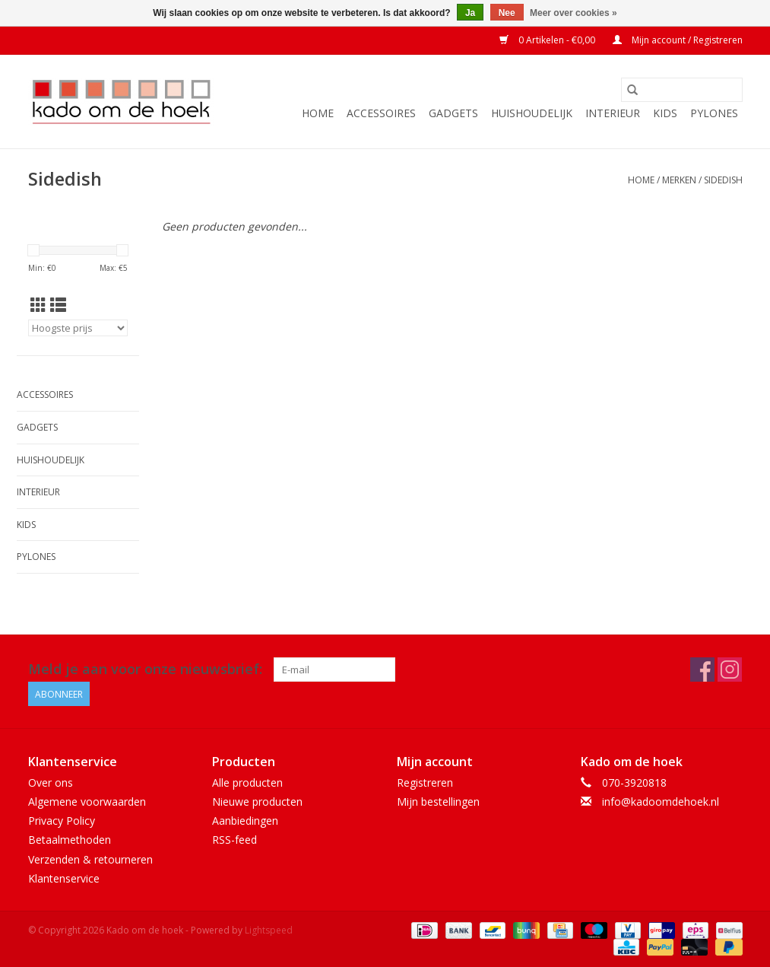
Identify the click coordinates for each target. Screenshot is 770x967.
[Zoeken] (682, 90)
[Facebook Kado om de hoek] (702, 669)
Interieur (612, 113)
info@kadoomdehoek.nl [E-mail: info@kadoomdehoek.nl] (660, 801)
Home (318, 113)
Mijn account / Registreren (678, 39)
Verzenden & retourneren (90, 859)
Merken (679, 179)
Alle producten (247, 782)
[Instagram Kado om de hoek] (730, 669)
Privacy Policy (61, 820)
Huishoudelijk (531, 113)
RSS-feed (234, 839)
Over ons (50, 782)
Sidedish (723, 179)
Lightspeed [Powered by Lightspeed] (269, 930)
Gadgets (453, 113)
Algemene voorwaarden (87, 801)
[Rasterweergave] (38, 305)
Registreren (425, 782)
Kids (665, 113)
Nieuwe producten (257, 801)
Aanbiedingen (245, 820)
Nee (507, 13)
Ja (470, 13)
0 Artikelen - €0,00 (548, 39)
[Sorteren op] (78, 328)
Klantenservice (64, 878)
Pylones (714, 113)
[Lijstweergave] (58, 305)
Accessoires (381, 113)
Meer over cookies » (573, 13)
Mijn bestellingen (438, 801)
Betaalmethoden (69, 839)
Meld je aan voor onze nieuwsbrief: (145, 669)
